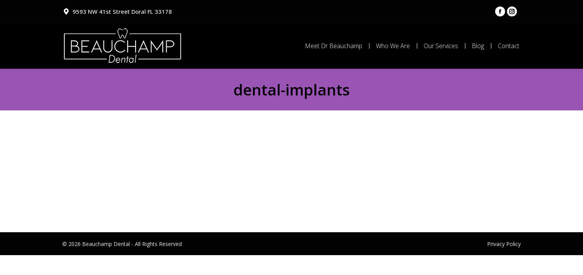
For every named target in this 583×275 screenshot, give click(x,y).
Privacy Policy (504, 243)
